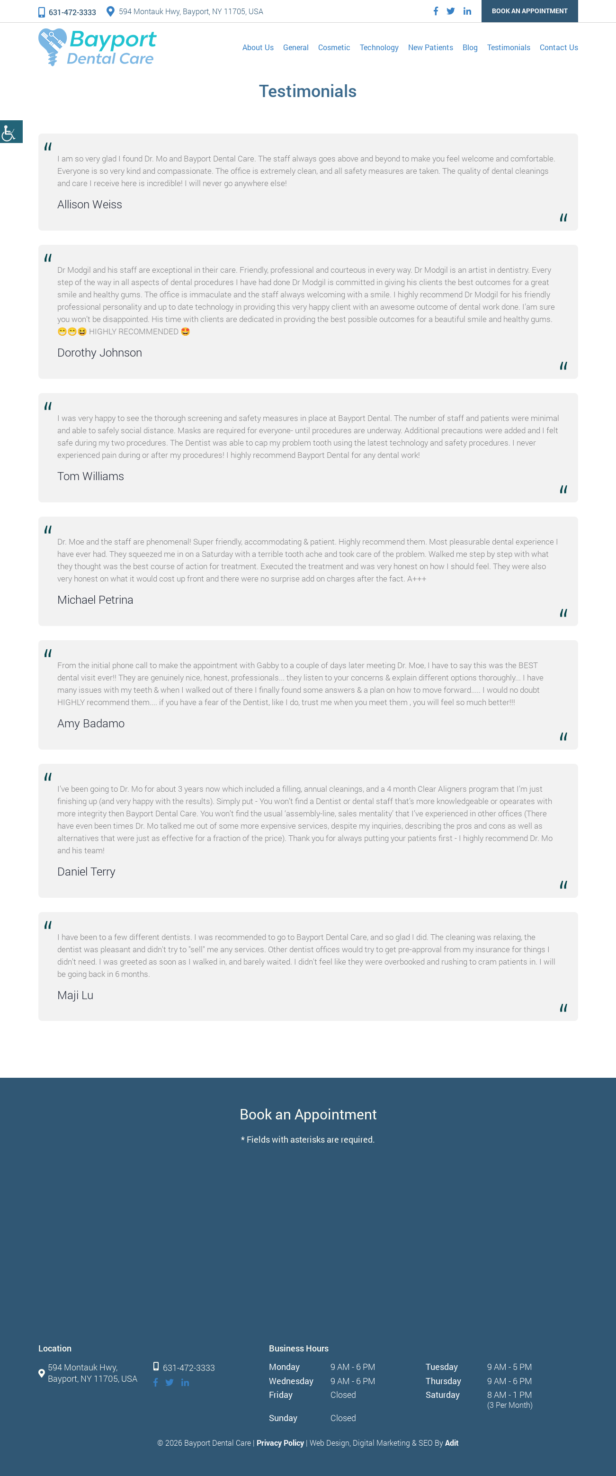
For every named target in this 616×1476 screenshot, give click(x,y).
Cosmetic (334, 47)
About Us (258, 47)
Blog (470, 47)
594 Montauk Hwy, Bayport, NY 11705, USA (185, 11)
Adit (452, 1443)
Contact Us (559, 47)
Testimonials (508, 47)
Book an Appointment (530, 10)
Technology (379, 47)
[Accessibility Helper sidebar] (11, 131)
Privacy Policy (280, 1443)
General (296, 47)
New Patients (430, 47)
